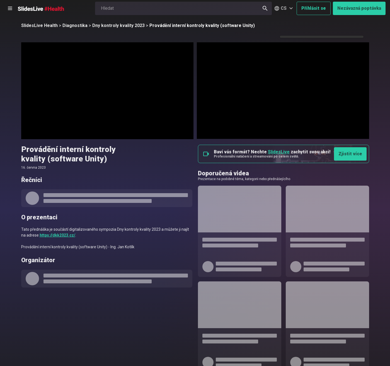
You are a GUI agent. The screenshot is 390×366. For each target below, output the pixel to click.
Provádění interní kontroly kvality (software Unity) (202, 25)
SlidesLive (279, 151)
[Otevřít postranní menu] (10, 8)
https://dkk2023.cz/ (57, 235)
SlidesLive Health (39, 25)
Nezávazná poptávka (359, 8)
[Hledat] (265, 8)
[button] (284, 8)
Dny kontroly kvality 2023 (118, 25)
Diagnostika (75, 25)
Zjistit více (350, 153)
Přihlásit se (313, 8)
